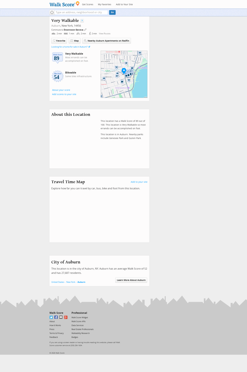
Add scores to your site (64, 94)
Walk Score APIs (79, 321)
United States (57, 282)
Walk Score (56, 312)
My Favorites (104, 4)
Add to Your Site (124, 4)
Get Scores (87, 4)
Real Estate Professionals (83, 329)
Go (112, 12)
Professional (79, 312)
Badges (75, 337)
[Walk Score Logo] (64, 3)
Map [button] (74, 40)
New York (70, 282)
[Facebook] (56, 317)
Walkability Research (81, 333)
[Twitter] (51, 317)
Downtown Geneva (74, 30)
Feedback (53, 337)
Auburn (55, 25)
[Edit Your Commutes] (85, 29)
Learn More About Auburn (131, 280)
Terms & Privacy (56, 333)
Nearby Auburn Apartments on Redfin (106, 40)
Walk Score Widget (80, 317)
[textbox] (81, 12)
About (52, 321)
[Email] (61, 317)
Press (51, 329)
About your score (61, 90)
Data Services (78, 325)
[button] (52, 12)
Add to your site (139, 182)
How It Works (55, 325)
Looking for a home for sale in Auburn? (69, 47)
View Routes (104, 33)
